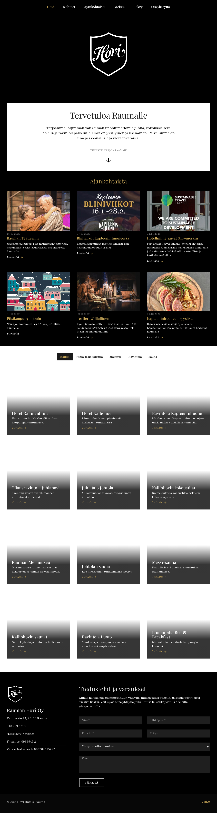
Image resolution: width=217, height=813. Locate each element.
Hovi (50, 6)
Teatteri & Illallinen (93, 318)
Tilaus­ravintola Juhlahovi (36, 487)
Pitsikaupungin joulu (24, 318)
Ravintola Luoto (97, 636)
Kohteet (69, 6)
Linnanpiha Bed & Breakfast (169, 634)
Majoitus (116, 356)
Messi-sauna (164, 562)
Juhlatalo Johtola (97, 487)
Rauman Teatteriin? (23, 238)
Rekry (138, 6)
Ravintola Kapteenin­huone (177, 413)
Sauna (153, 356)
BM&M (206, 801)
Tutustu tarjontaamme (108, 150)
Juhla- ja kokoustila (89, 356)
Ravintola (135, 356)
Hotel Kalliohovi (97, 413)
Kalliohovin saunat (29, 636)
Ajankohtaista (95, 6)
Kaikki (65, 356)
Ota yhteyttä (160, 6)
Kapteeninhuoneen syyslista (170, 318)
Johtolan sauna (96, 566)
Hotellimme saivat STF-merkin (172, 238)
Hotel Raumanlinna (30, 413)
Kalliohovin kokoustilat (173, 487)
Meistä (119, 6)
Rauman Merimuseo (31, 562)
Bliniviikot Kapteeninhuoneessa (103, 238)
